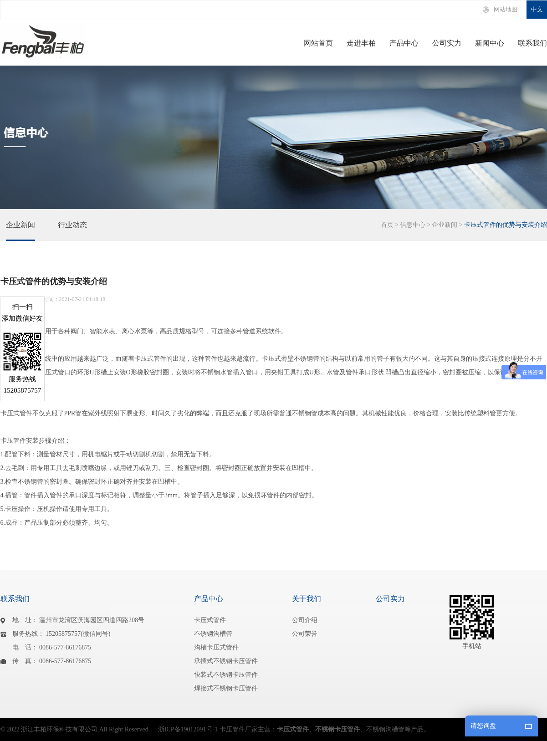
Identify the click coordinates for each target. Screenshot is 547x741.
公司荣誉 (304, 633)
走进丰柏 (361, 43)
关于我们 (306, 599)
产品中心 (404, 43)
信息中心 (412, 224)
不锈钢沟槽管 (213, 633)
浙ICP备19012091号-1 (188, 729)
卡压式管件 (210, 620)
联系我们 (532, 43)
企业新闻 (20, 231)
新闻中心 (489, 43)
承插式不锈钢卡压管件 (226, 661)
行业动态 (72, 231)
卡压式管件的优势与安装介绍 (505, 224)
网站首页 (318, 43)
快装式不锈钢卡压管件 (226, 674)
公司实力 (446, 43)
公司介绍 (304, 620)
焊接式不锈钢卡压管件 (226, 688)
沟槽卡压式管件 (216, 647)
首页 (387, 224)
